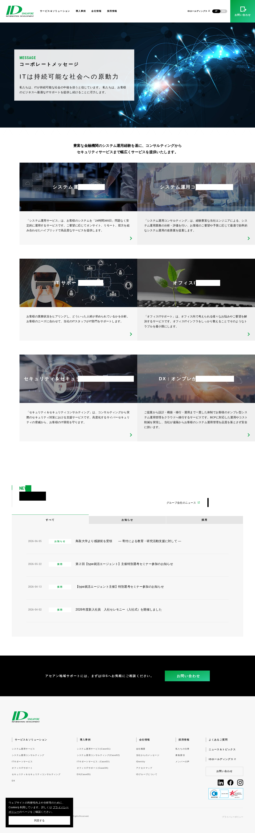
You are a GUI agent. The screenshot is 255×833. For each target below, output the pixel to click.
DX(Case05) (84, 774)
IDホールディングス (199, 11)
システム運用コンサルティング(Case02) (98, 755)
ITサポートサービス (22, 761)
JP (216, 11)
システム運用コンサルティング (28, 755)
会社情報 (96, 11)
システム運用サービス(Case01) (94, 749)
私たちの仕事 (182, 749)
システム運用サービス (23, 749)
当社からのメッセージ (147, 755)
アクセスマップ (144, 768)
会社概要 (141, 749)
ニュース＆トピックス (222, 749)
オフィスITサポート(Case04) (92, 768)
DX (13, 781)
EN (223, 11)
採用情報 (112, 11)
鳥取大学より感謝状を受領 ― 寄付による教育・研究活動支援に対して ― (128, 541)
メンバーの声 (182, 761)
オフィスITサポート (22, 768)
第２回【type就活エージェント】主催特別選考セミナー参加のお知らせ (124, 564)
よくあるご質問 (218, 739)
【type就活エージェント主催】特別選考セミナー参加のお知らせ (120, 586)
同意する (39, 820)
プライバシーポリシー (232, 817)
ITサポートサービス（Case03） (94, 761)
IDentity (140, 761)
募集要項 (180, 755)
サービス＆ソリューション (55, 11)
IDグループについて (146, 774)
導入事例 (81, 11)
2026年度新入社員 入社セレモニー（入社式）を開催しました (119, 609)
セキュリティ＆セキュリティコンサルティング (36, 774)
